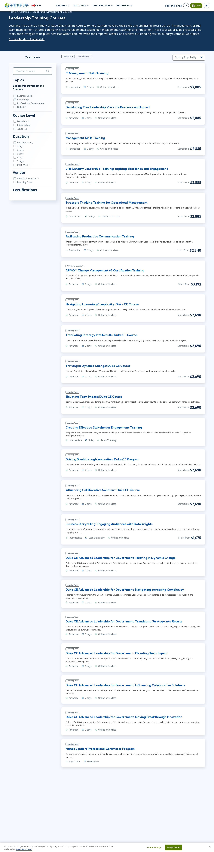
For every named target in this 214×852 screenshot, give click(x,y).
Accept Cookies (173, 847)
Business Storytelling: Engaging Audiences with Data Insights (109, 524)
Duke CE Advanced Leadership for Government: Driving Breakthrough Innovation (124, 717)
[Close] (210, 847)
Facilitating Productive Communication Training (100, 236)
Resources (123, 5)
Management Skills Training (85, 138)
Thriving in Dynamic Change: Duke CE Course (98, 366)
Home (12, 11)
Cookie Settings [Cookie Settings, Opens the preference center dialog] (154, 847)
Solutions (79, 5)
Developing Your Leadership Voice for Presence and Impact (108, 107)
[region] (107, 847)
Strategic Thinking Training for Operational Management (107, 202)
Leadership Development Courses (28, 87)
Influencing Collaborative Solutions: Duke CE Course (103, 490)
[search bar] (32, 71)
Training (61, 5)
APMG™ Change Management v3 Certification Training (105, 270)
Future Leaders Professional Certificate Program (100, 749)
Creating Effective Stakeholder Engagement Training (104, 427)
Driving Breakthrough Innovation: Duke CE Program (102, 459)
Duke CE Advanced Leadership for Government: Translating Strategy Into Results (124, 621)
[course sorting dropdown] (189, 57)
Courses (24, 11)
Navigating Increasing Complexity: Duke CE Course (102, 304)
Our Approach (101, 5)
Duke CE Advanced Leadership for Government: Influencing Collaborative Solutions (125, 685)
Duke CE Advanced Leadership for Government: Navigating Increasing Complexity (125, 589)
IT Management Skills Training (87, 73)
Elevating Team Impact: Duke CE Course (94, 397)
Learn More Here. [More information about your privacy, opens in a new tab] (24, 849)
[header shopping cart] (206, 5)
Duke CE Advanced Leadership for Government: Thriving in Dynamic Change (121, 558)
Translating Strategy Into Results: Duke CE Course (101, 335)
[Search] (186, 5)
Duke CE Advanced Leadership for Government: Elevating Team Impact (117, 653)
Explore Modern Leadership (26, 39)
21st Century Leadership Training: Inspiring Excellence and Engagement (117, 169)
